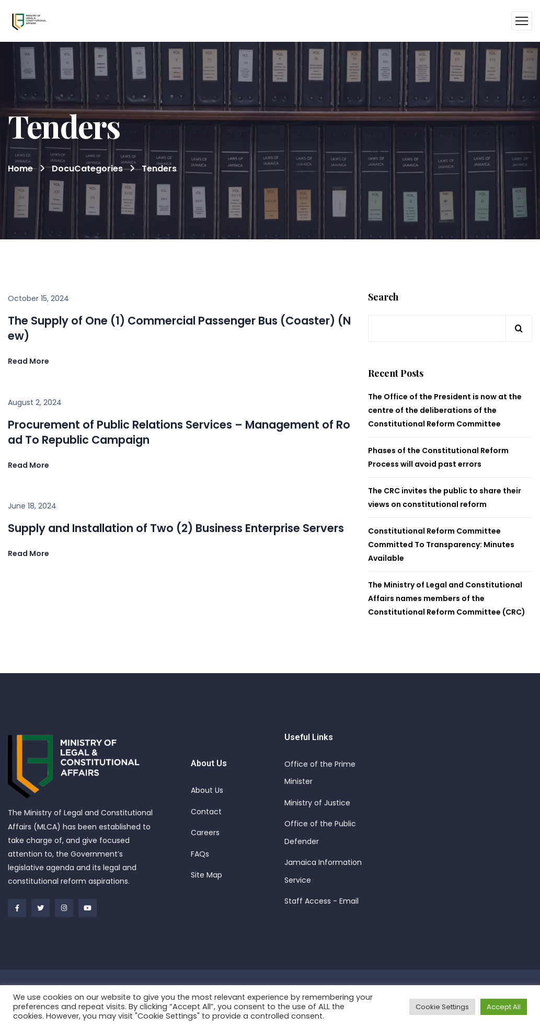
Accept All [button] (504, 1007)
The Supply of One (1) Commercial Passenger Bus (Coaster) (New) (179, 328)
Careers (205, 832)
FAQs (200, 854)
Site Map (206, 875)
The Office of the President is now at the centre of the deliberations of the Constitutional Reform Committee (445, 410)
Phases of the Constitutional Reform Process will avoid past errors (438, 457)
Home (20, 169)
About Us (207, 790)
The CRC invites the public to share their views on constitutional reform (444, 498)
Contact (206, 811)
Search (383, 297)
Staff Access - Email (321, 901)
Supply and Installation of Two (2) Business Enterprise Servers (176, 528)
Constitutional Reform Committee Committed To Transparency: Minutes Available (441, 544)
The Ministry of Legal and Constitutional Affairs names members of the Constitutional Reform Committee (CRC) (446, 598)
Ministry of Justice (317, 803)
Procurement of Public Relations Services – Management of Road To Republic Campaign (179, 432)
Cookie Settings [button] (442, 1007)
